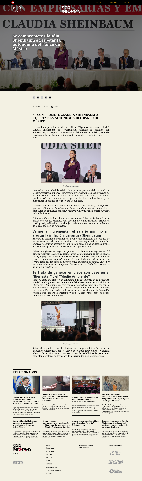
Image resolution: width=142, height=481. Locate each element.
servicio (49, 464)
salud (48, 461)
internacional (51, 467)
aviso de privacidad (86, 445)
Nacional (130, 2)
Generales (102, 2)
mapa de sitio (84, 448)
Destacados (116, 2)
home (48, 445)
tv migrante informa (53, 470)
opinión (48, 473)
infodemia (49, 458)
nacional (49, 454)
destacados (50, 451)
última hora (50, 448)
